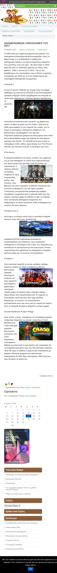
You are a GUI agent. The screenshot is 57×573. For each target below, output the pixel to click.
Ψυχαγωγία (30, 50)
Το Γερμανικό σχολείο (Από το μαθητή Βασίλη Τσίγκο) (21, 489)
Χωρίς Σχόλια (42, 50)
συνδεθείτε (31, 396)
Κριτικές (22, 50)
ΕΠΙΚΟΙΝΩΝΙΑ (29, 31)
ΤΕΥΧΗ (14, 26)
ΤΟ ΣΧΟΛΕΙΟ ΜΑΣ (45, 31)
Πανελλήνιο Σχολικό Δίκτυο (17, 536)
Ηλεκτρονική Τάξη (13, 527)
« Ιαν (12, 425)
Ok (31, 569)
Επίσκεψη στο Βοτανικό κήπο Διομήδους (22, 475)
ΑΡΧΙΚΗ (5, 26)
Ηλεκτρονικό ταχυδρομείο (16, 532)
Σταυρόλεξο (10, 483)
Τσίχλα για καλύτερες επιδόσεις (18, 494)
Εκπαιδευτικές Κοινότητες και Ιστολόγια (21, 523)
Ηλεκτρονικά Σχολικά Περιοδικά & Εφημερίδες (27, 2)
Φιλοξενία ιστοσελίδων (15, 549)
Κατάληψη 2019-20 (13, 479)
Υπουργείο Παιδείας (14, 545)
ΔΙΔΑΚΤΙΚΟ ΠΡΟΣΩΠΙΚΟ (11, 31)
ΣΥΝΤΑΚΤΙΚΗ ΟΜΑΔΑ (29, 26)
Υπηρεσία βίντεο (12, 540)
